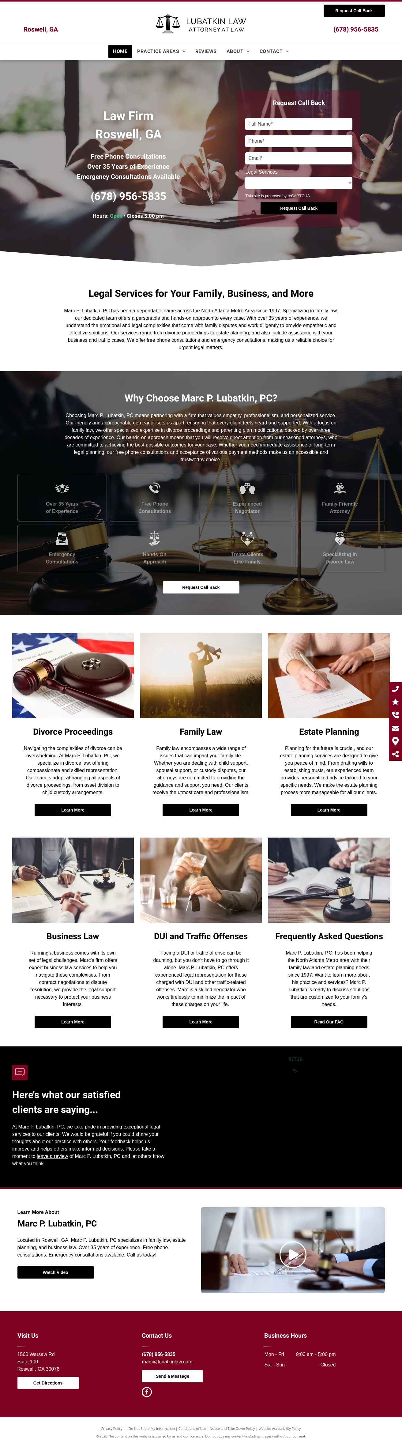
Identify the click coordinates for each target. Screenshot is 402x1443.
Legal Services (261, 172)
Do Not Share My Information (152, 1428)
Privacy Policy (111, 1428)
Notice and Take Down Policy (232, 1428)
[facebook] (147, 1393)
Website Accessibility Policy (279, 1428)
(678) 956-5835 (355, 29)
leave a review (52, 1156)
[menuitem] (120, 51)
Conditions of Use (192, 1428)
